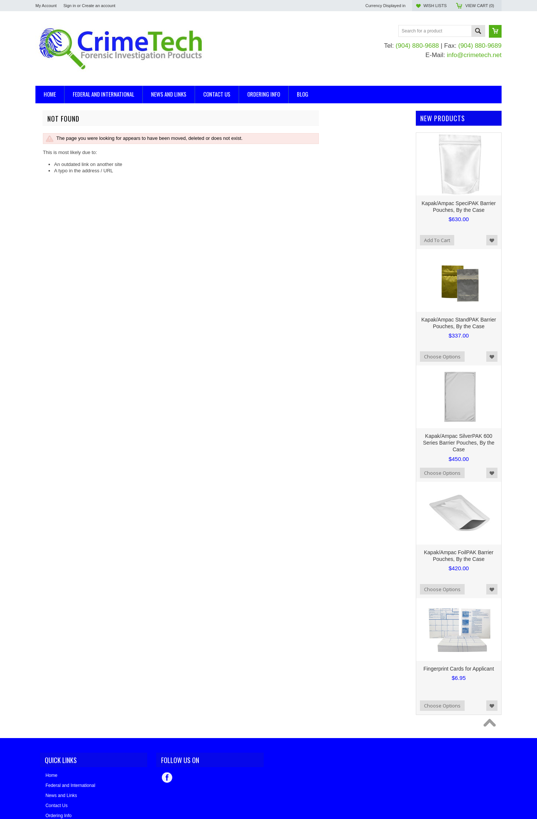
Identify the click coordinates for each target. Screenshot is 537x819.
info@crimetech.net (474, 55)
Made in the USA (53, 223)
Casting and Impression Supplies (70, 148)
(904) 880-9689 (480, 45)
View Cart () (479, 5)
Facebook (167, 777)
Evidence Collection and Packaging (73, 154)
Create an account (98, 5)
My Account (46, 5)
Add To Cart (437, 240)
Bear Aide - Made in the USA (66, 213)
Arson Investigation (56, 129)
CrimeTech (47, 243)
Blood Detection (52, 142)
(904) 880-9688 (417, 45)
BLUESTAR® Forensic (59, 233)
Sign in (69, 5)
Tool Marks (47, 173)
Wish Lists (434, 5)
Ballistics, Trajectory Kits (61, 135)
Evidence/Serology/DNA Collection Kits (77, 160)
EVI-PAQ (45, 253)
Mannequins (48, 167)
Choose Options (442, 356)
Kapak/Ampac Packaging (62, 202)
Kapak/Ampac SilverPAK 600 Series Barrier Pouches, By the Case (458, 442)
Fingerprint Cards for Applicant (458, 669)
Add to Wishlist (491, 240)
